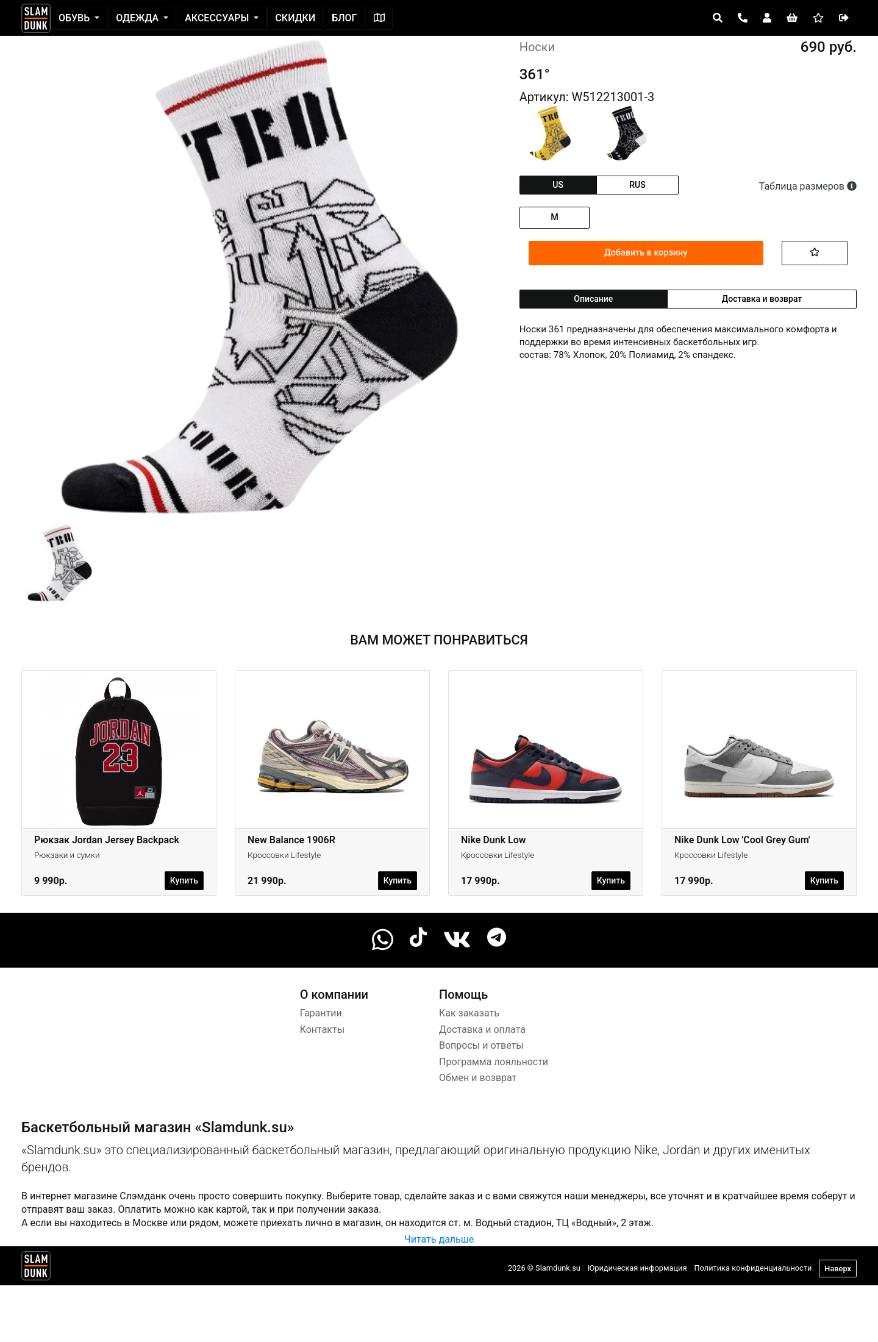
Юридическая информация (637, 1267)
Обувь (75, 18)
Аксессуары (218, 18)
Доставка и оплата (482, 1029)
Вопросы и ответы (481, 1045)
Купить (184, 880)
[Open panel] (717, 18)
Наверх (837, 1268)
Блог (344, 18)
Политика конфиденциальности (753, 1267)
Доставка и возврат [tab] (762, 299)
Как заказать (469, 1013)
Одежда (138, 18)
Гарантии (321, 1013)
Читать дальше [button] (439, 1239)
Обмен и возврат (477, 1077)
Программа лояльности (493, 1062)
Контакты (322, 1029)
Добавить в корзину (645, 253)
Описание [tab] (593, 299)
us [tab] (557, 185)
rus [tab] (637, 185)
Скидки (295, 18)
